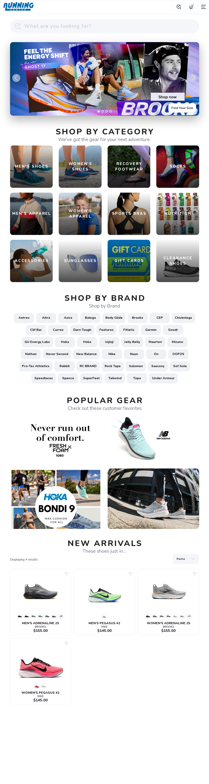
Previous (16, 78)
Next (193, 78)
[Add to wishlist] (66, 574)
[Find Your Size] (104, 79)
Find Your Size (182, 108)
